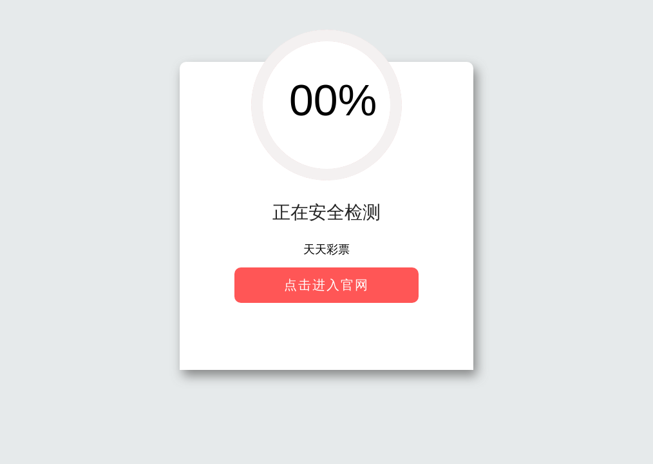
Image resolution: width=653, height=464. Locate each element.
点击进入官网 (326, 285)
